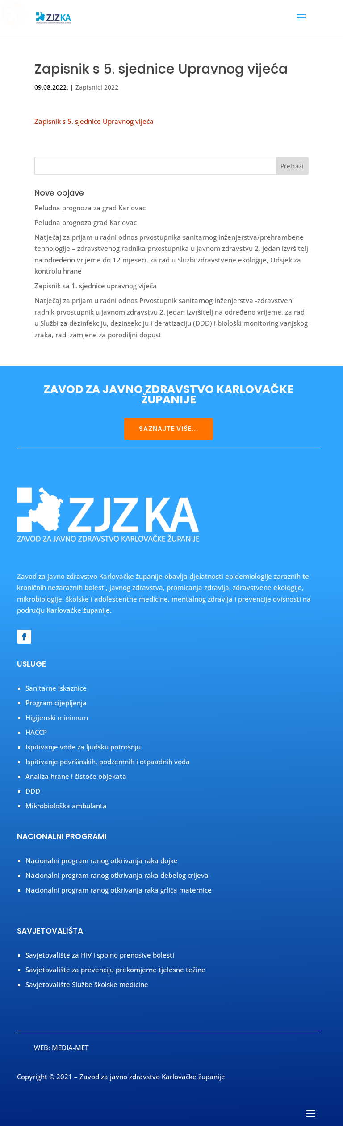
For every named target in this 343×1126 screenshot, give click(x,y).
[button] (301, 23)
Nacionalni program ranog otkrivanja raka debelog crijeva (117, 875)
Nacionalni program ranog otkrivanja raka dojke (101, 860)
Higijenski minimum (56, 717)
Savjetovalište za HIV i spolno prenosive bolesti (99, 954)
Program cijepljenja (56, 702)
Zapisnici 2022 (96, 87)
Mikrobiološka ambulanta (66, 805)
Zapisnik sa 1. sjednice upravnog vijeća (95, 285)
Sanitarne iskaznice (56, 688)
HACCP (36, 732)
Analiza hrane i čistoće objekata (75, 776)
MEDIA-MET (70, 1047)
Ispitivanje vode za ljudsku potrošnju (83, 746)
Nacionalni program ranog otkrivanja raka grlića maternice (118, 889)
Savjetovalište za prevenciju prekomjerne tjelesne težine (115, 969)
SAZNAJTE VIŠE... (168, 428)
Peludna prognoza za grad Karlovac (90, 207)
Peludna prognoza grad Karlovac (85, 222)
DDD (32, 790)
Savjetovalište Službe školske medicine (86, 984)
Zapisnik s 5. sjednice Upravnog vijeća (94, 121)
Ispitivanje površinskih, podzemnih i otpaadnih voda (107, 761)
